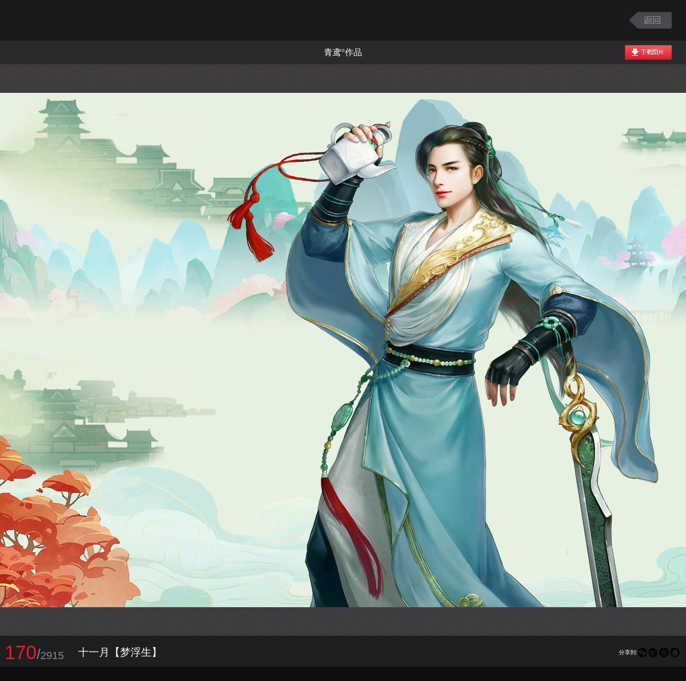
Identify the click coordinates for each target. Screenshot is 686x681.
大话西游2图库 (67, 20)
